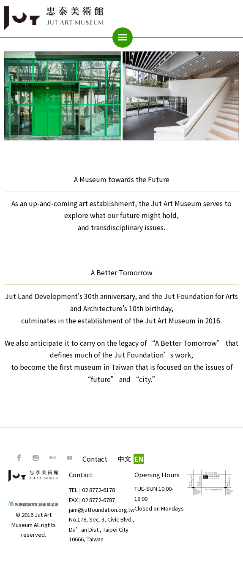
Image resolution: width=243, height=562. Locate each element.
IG (36, 458)
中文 (124, 459)
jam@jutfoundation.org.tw (101, 510)
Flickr (53, 458)
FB (19, 458)
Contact (94, 459)
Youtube (70, 458)
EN (138, 459)
